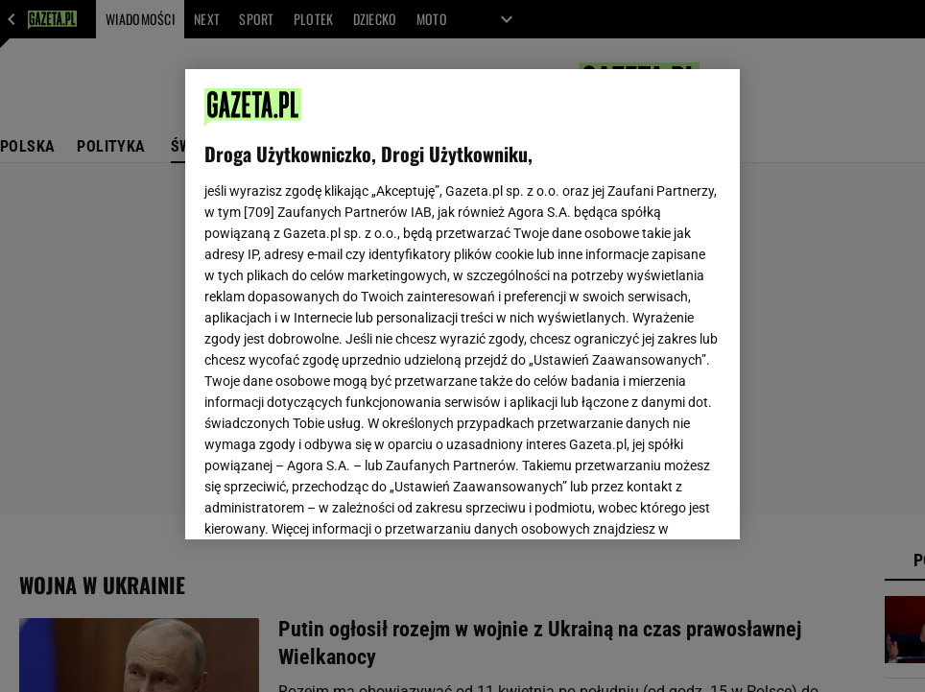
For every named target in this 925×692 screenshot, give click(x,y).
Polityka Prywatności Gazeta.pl (374, 274)
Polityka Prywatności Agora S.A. (575, 274)
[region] (462, 304)
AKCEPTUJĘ (656, 502)
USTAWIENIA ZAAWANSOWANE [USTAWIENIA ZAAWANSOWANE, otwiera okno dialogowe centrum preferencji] (329, 501)
